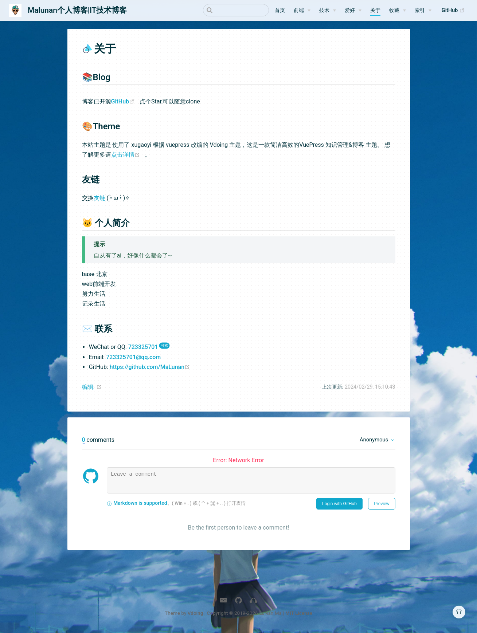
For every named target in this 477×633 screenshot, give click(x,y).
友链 (99, 199)
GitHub (455, 11)
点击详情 (128, 155)
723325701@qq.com (133, 358)
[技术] (327, 11)
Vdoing (195, 614)
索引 (420, 10)
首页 (280, 10)
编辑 (88, 388)
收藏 (394, 10)
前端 (299, 10)
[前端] (302, 11)
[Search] (232, 10)
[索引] (423, 11)
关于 (375, 10)
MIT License (298, 614)
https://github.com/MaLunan (151, 368)
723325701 (143, 348)
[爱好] (353, 11)
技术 (324, 10)
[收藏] (397, 11)
